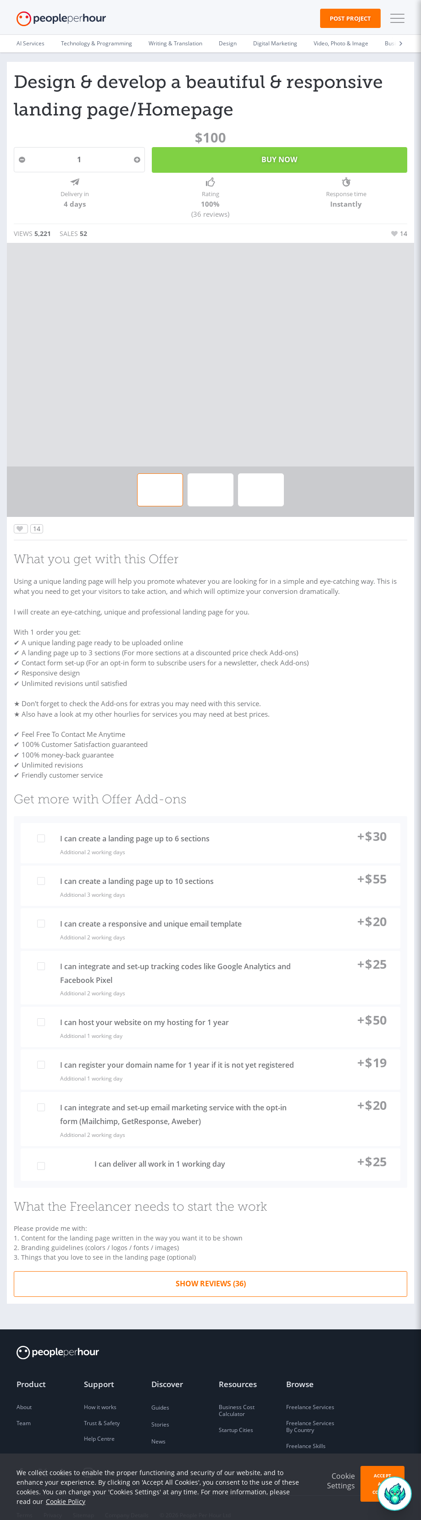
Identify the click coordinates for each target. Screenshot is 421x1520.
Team (24, 1409)
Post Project (350, 18)
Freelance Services (310, 1393)
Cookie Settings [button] (341, 1481)
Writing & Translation (175, 43)
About (24, 1393)
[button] (395, 18)
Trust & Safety (102, 1409)
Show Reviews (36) (211, 1269)
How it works (100, 1393)
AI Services (30, 43)
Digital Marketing (275, 43)
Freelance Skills (306, 1432)
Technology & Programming (96, 43)
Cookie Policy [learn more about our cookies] (65, 1501)
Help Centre (99, 1424)
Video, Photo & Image (341, 43)
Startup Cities (236, 1416)
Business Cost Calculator (237, 1396)
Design (228, 43)
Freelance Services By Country (310, 1412)
